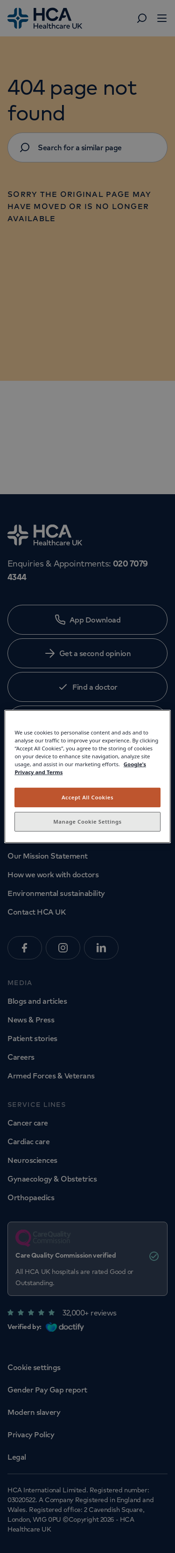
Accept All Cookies (87, 797)
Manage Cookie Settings (87, 821)
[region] (87, 776)
